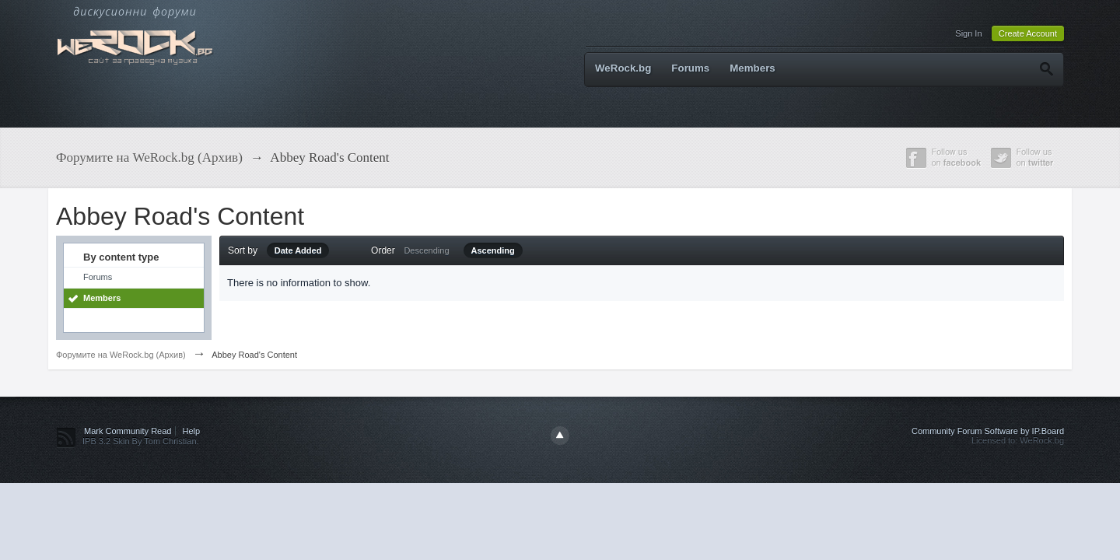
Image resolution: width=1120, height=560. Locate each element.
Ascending (493, 250)
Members (752, 68)
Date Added (298, 250)
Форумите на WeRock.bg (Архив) (121, 354)
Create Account (1028, 33)
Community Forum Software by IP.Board (988, 431)
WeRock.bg (623, 68)
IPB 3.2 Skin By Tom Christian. (140, 441)
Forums (690, 68)
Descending (426, 250)
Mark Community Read (127, 431)
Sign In (968, 33)
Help (192, 431)
